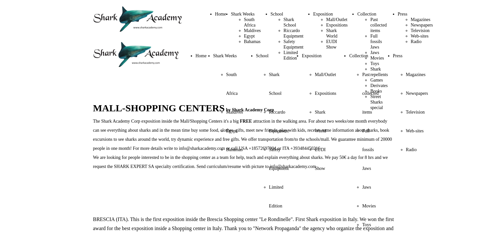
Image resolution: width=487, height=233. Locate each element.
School (277, 14)
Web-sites (420, 36)
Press (403, 14)
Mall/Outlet (336, 19)
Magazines (421, 19)
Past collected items (378, 25)
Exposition (323, 14)
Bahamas (252, 41)
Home (220, 14)
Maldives (252, 30)
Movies (369, 206)
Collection (366, 14)
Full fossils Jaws (376, 42)
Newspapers (422, 25)
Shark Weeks (243, 14)
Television (420, 30)
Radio (416, 41)
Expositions (336, 25)
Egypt (249, 36)
